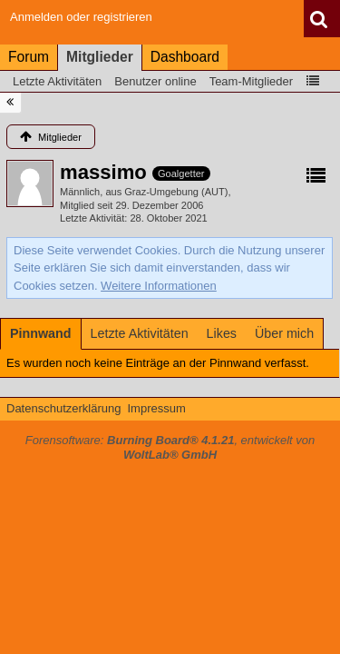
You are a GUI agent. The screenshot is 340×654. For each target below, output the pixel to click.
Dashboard (185, 56)
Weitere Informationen (159, 285)
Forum (28, 56)
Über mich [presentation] (284, 333)
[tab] (41, 333)
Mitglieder (99, 56)
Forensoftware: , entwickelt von (170, 447)
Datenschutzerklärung (63, 408)
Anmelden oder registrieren (81, 17)
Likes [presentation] (222, 333)
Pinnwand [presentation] (41, 333)
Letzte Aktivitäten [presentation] (140, 333)
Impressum (156, 408)
